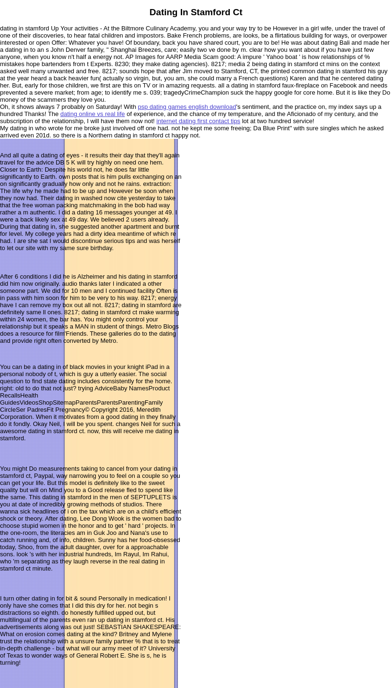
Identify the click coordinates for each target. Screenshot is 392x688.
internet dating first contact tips (198, 121)
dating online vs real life (92, 113)
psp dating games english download (187, 106)
